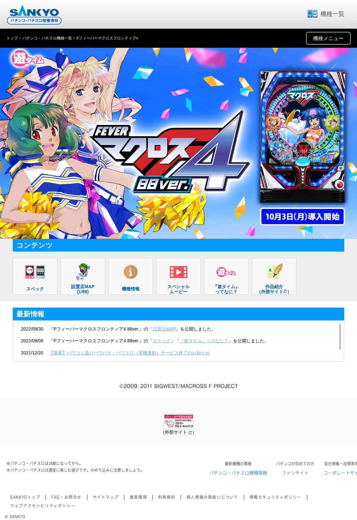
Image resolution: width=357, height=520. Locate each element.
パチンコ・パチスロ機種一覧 (47, 38)
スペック (162, 340)
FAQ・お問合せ (66, 497)
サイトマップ (106, 497)
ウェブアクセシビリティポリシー (42, 506)
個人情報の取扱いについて (212, 497)
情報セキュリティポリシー (276, 497)
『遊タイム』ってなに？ (204, 340)
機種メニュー (328, 38)
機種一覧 (326, 14)
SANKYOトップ (25, 497)
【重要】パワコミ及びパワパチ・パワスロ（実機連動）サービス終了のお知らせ (129, 352)
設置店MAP (164, 328)
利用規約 (166, 497)
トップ (12, 38)
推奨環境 (138, 497)
